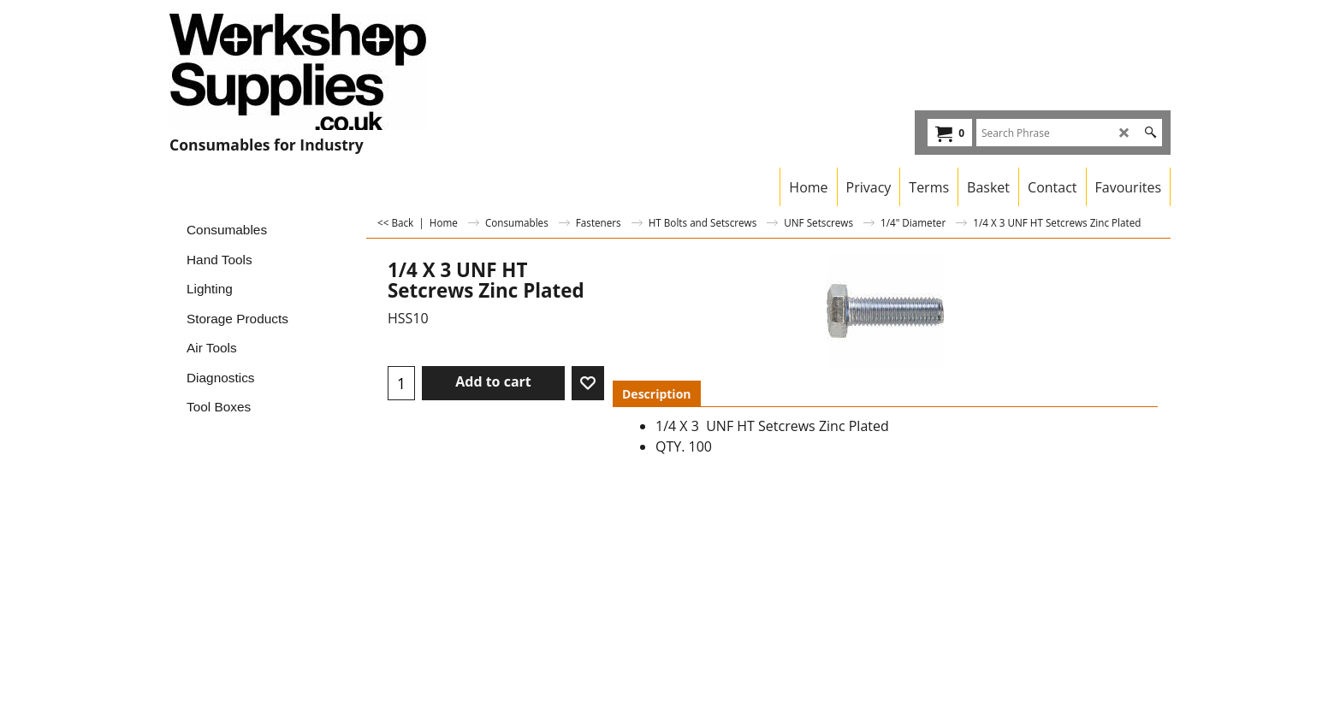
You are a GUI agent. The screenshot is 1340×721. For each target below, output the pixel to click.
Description (656, 394)
